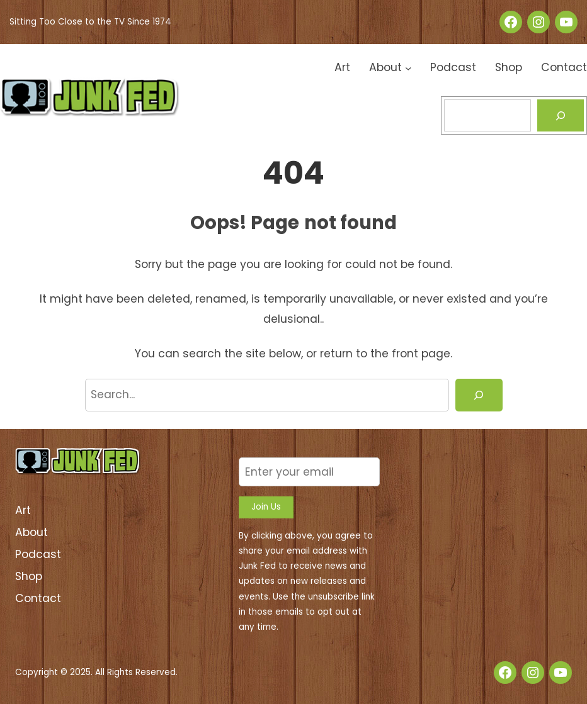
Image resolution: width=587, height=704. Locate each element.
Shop (28, 576)
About (31, 532)
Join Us (266, 507)
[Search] (560, 115)
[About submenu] (408, 67)
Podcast (38, 554)
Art (23, 510)
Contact (38, 598)
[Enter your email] (309, 471)
